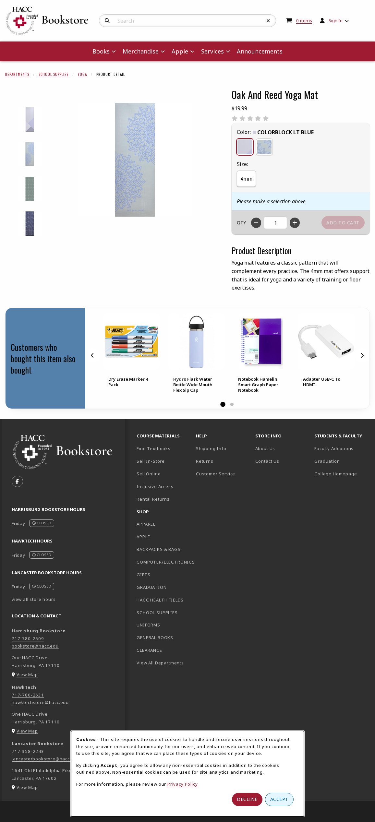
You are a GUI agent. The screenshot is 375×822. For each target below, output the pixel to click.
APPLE (143, 537)
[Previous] (92, 355)
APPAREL (146, 524)
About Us (265, 448)
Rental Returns (153, 499)
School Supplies (53, 74)
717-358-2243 (28, 751)
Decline (247, 799)
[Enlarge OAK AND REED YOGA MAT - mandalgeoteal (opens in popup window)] (29, 189)
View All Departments (160, 663)
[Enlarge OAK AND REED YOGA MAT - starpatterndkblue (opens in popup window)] (29, 223)
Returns (204, 461)
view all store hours (34, 599)
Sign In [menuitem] (336, 20)
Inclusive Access (155, 486)
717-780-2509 (28, 638)
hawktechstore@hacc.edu (40, 702)
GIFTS (143, 575)
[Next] (362, 355)
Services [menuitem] (212, 51)
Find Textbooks (154, 448)
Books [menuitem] (101, 51)
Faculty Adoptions (334, 448)
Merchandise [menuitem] (141, 51)
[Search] (107, 20)
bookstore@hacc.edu (35, 646)
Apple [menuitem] (180, 51)
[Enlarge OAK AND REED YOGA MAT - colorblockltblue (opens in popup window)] (29, 119)
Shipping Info (211, 448)
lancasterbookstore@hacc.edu (45, 759)
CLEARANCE (149, 650)
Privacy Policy (182, 784)
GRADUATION (151, 587)
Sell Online (149, 474)
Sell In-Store (151, 461)
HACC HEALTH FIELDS (160, 600)
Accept (279, 799)
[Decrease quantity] (256, 223)
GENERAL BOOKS (155, 637)
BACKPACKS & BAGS (158, 549)
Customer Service (215, 474)
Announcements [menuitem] (260, 51)
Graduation (327, 461)
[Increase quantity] (295, 223)
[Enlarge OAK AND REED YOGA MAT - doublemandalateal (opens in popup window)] (29, 154)
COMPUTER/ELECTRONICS (164, 562)
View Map (27, 674)
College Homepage (341, 474)
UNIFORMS (148, 625)
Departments (17, 74)
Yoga (82, 74)
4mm (246, 178)
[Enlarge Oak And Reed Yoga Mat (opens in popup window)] (135, 160)
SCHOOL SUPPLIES (157, 612)
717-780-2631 (28, 695)
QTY (241, 223)
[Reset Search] (268, 20)
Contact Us (267, 461)
